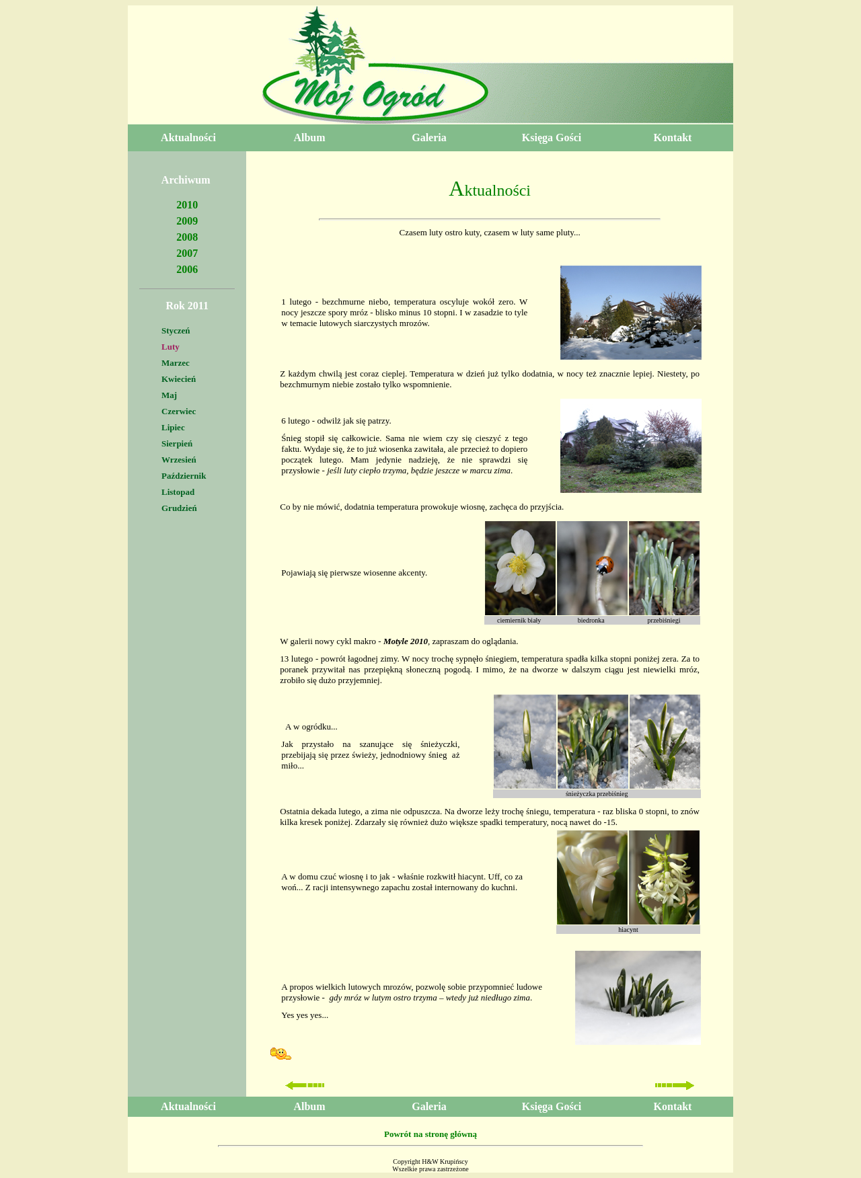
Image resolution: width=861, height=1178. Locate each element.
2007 (187, 253)
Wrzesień (178, 460)
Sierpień (176, 443)
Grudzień (179, 508)
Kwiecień (178, 379)
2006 (187, 269)
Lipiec (173, 427)
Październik (183, 476)
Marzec (175, 363)
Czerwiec (178, 411)
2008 (187, 237)
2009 (187, 221)
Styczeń (175, 330)
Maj (169, 395)
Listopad (177, 492)
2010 (187, 204)
